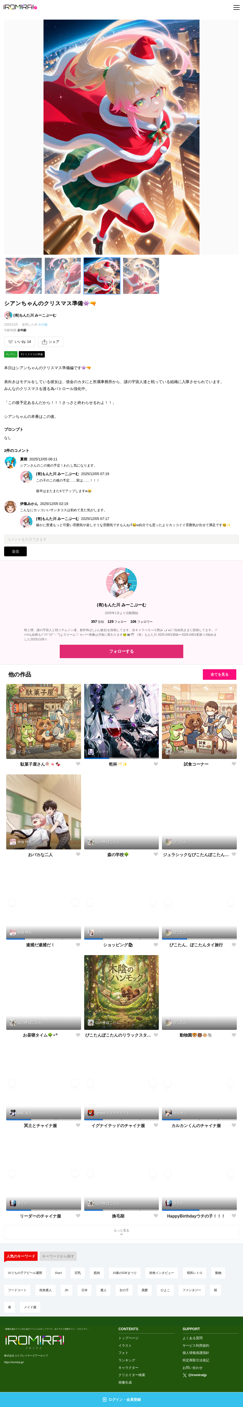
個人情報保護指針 (196, 1353)
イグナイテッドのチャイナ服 (118, 1125)
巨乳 (78, 1273)
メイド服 (30, 1307)
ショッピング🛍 (118, 945)
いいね (19, 341)
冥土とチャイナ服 (40, 1125)
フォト (123, 1353)
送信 (15, 551)
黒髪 (145, 1290)
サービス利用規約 (196, 1345)
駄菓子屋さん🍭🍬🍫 (40, 764)
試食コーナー (196, 764)
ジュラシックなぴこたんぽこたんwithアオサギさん (196, 855)
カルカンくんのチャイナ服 (196, 1125)
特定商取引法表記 (196, 1360)
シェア (50, 341)
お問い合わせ (193, 1368)
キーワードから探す (58, 1256)
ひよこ (165, 1290)
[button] (23, 276)
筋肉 (97, 1273)
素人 (103, 1290)
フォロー (117, 621)
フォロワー (141, 621)
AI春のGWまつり (125, 1273)
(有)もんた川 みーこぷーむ (34, 315)
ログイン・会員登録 (121, 1399)
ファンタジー (192, 1290)
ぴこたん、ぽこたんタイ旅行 (196, 945)
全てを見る (220, 674)
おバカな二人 (40, 855)
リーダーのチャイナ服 (40, 1216)
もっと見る (121, 1233)
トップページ (128, 1338)
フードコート (17, 1290)
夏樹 (23, 459)
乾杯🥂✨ (118, 764)
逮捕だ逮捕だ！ (40, 945)
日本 (84, 1290)
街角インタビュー (161, 1273)
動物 (218, 1273)
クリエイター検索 (131, 1375)
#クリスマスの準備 (32, 354)
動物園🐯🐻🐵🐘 (196, 1035)
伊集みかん (29, 504)
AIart (58, 1273)
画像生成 (125, 1382)
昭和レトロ (194, 1273)
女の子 (124, 1290)
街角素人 (45, 1290)
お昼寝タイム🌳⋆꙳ (40, 1035)
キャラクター (128, 1368)
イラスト (125, 1345)
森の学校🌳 (118, 855)
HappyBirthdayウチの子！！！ (196, 1216)
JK (66, 1290)
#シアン (10, 354)
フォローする (121, 651)
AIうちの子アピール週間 (25, 1273)
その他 (42, 324)
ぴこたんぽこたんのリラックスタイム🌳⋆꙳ (118, 1035)
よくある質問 (193, 1338)
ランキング (126, 1360)
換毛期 (118, 1216)
